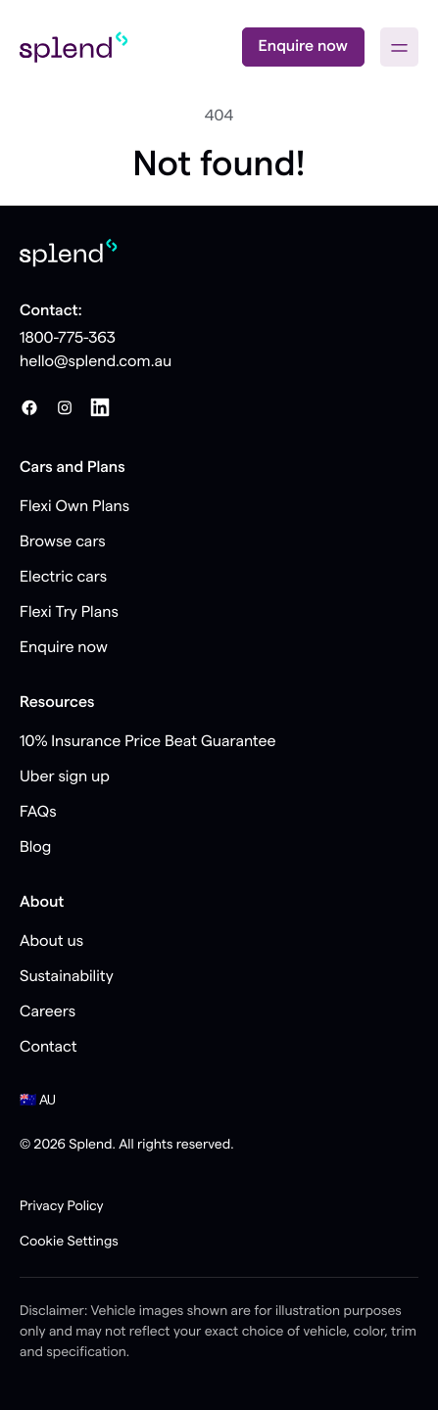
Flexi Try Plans (69, 613)
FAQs (38, 813)
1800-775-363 (68, 339)
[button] (399, 47)
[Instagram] (64, 407)
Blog (35, 848)
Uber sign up (65, 777)
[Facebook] (29, 407)
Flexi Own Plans (74, 507)
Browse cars (63, 542)
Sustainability (67, 977)
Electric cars (63, 578)
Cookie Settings (69, 1241)
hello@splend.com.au (95, 362)
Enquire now (303, 47)
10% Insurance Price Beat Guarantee (148, 742)
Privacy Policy (62, 1206)
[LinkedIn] (100, 407)
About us (51, 942)
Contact (48, 1048)
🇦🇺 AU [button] (38, 1100)
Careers (47, 1012)
